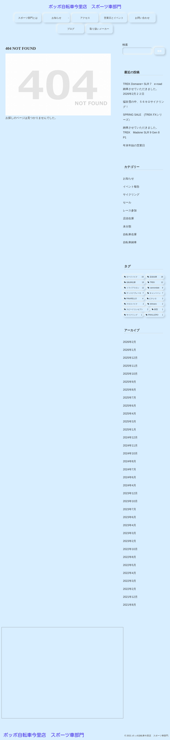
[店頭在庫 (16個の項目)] (155, 277)
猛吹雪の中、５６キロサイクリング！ (143, 104)
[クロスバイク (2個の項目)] (134, 304)
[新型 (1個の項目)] (157, 309)
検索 (125, 44)
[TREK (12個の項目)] (155, 282)
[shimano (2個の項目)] (155, 304)
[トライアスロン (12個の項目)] (134, 288)
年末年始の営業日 (134, 145)
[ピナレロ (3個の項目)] (155, 299)
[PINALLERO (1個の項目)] (154, 315)
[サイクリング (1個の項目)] (133, 315)
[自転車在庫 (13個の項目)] (134, 282)
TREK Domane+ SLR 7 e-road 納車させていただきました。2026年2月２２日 (142, 88)
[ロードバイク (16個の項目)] (134, 277)
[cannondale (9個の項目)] (155, 288)
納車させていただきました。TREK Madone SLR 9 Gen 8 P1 (142, 132)
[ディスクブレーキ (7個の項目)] (134, 293)
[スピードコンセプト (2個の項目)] (136, 309)
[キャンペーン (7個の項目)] (155, 293)
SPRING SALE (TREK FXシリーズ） (142, 117)
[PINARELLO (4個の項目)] (133, 299)
